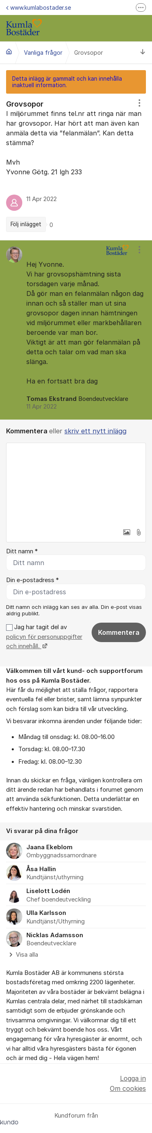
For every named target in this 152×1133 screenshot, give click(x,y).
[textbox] (76, 483)
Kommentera (118, 632)
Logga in (133, 1078)
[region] (76, 167)
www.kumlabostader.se (38, 7)
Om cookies (128, 1088)
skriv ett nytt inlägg (95, 431)
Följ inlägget (26, 224)
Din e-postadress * (32, 580)
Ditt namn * (22, 551)
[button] (126, 532)
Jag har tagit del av (44, 636)
